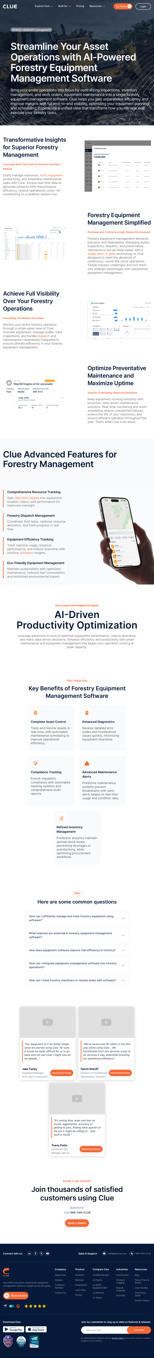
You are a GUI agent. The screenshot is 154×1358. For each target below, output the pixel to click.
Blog (137, 1275)
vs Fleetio (97, 1280)
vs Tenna (97, 1297)
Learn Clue (80, 1290)
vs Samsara (98, 1292)
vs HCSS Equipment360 (100, 1286)
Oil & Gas (120, 1295)
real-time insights (27, 498)
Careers (59, 1280)
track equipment (51, 175)
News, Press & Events (142, 1281)
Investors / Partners (60, 1286)
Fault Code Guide (140, 1294)
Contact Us (60, 1292)
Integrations (81, 1285)
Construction (122, 1275)
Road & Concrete (120, 1289)
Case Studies (141, 1287)
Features (79, 1280)
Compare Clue (101, 1269)
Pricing (80, 6)
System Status (142, 1300)
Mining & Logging (120, 1281)
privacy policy (118, 1338)
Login (143, 6)
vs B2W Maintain (101, 1275)
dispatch (44, 336)
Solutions (79, 1275)
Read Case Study (61, 1072)
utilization (26, 553)
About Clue (60, 1275)
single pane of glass (102, 254)
